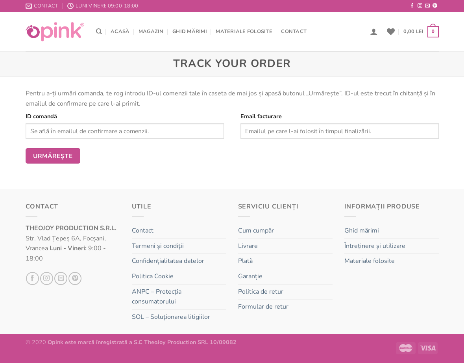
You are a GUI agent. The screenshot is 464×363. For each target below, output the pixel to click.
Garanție (250, 276)
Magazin (151, 31)
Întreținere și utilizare (374, 246)
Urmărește (52, 156)
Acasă (120, 31)
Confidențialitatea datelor (168, 261)
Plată (245, 261)
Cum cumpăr (256, 230)
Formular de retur (263, 306)
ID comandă (41, 116)
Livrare (248, 246)
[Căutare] (99, 31)
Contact (294, 31)
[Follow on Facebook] (412, 6)
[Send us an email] (427, 6)
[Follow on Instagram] (420, 6)
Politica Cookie (153, 276)
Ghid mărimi (189, 31)
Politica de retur (260, 291)
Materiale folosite (244, 31)
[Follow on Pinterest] (435, 6)
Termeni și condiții (158, 246)
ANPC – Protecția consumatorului (156, 296)
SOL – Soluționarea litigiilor (171, 317)
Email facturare (261, 116)
